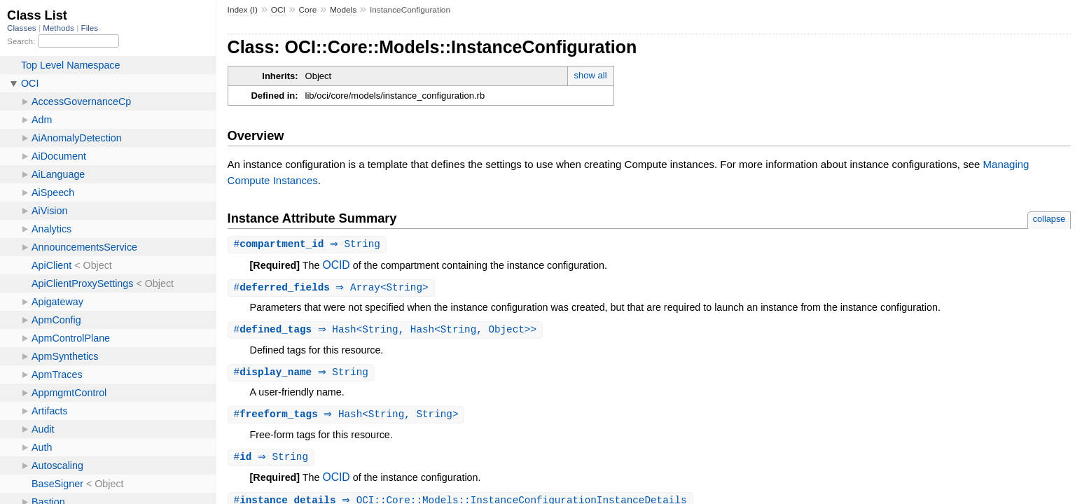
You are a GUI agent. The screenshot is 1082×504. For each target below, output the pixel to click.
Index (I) (243, 10)
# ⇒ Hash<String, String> (348, 417)
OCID (335, 266)
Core (308, 10)
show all (590, 75)
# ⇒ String (309, 244)
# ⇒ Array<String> (333, 288)
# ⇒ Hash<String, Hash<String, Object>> (387, 331)
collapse (1049, 219)
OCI (278, 10)
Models (343, 10)
